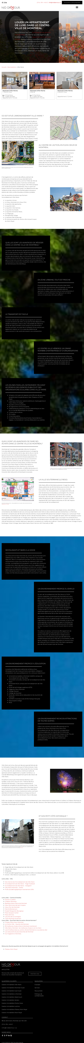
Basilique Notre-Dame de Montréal (16, 903)
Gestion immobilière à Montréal (11, 994)
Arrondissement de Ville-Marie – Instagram (18, 885)
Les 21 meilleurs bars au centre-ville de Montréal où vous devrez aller (26, 930)
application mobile (5, 504)
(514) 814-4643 (42, 2)
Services (37, 987)
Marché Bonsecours (11, 909)
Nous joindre (38, 991)
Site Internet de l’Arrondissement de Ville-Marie (19, 882)
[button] (77, 7)
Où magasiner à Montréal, (13, 933)
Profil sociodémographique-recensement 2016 (19, 889)
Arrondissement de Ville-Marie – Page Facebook (20, 884)
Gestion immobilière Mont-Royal (12, 1012)
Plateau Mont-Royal (11, 949)
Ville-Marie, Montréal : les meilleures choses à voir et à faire (23, 928)
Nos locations (12, 67)
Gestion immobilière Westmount (12, 997)
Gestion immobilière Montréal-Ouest (13, 987)
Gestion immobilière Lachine (11, 1006)
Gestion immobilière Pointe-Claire (12, 1003)
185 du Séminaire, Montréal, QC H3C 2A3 (14, 1021)
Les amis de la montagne (13, 916)
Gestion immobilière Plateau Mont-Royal (14, 1009)
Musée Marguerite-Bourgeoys (14, 911)
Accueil (4, 67)
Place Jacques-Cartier (12, 913)
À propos (37, 984)
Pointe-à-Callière (10, 899)
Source (21, 847)
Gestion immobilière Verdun (10, 1000)
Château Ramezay (11, 901)
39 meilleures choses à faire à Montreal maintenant (21, 926)
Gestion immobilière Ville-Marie (11, 984)
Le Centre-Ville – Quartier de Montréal (17, 924)
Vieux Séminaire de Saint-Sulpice (15, 905)
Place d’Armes (9, 915)
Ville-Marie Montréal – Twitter (14, 887)
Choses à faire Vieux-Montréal (14, 922)
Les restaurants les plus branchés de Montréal (19, 932)
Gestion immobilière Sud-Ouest (11, 991)
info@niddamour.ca (55, 2)
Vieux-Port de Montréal (12, 907)
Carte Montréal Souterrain (13, 918)
